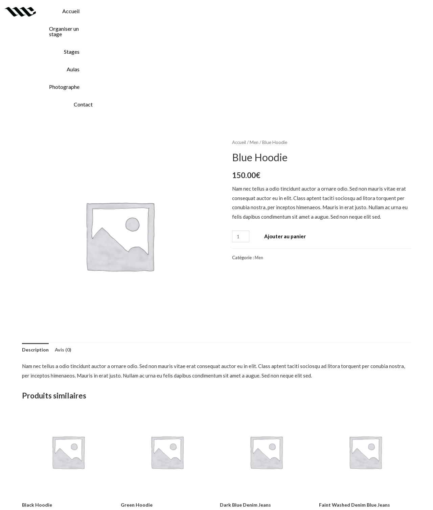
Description (36, 256)
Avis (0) (64, 256)
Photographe (367, 11)
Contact (415, 11)
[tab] (36, 257)
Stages (284, 11)
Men (255, 49)
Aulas (322, 11)
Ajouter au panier (286, 143)
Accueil (177, 11)
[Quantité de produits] (241, 143)
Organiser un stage (231, 11)
